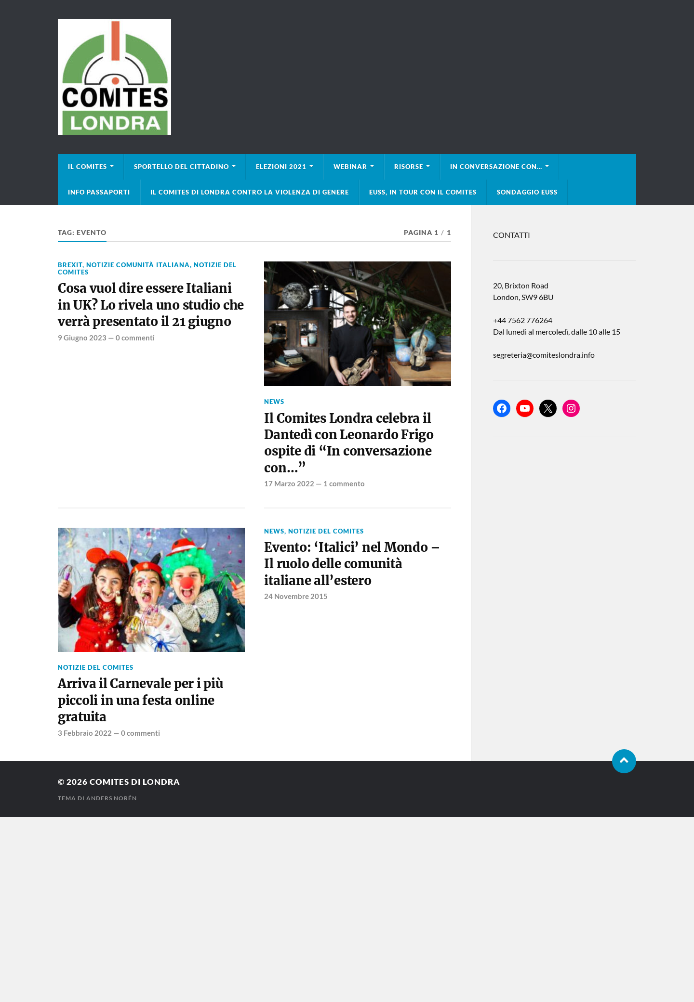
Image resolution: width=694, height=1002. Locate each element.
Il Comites (87, 166)
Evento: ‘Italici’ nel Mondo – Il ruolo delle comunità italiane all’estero (352, 564)
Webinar (350, 166)
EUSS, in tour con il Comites (423, 192)
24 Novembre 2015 (296, 596)
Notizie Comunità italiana (138, 265)
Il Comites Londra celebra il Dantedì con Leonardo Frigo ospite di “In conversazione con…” (348, 443)
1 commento (344, 483)
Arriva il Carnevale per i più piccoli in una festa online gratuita (140, 700)
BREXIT (70, 265)
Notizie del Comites (95, 667)
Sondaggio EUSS (527, 192)
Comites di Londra (135, 782)
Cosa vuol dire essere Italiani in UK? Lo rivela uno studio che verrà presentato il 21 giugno (151, 305)
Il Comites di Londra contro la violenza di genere (249, 192)
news (274, 401)
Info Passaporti (99, 192)
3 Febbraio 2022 (85, 733)
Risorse (408, 166)
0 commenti (135, 337)
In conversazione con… (496, 166)
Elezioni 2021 (281, 166)
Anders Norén (111, 798)
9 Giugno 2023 (82, 337)
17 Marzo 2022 (289, 483)
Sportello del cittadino (181, 166)
